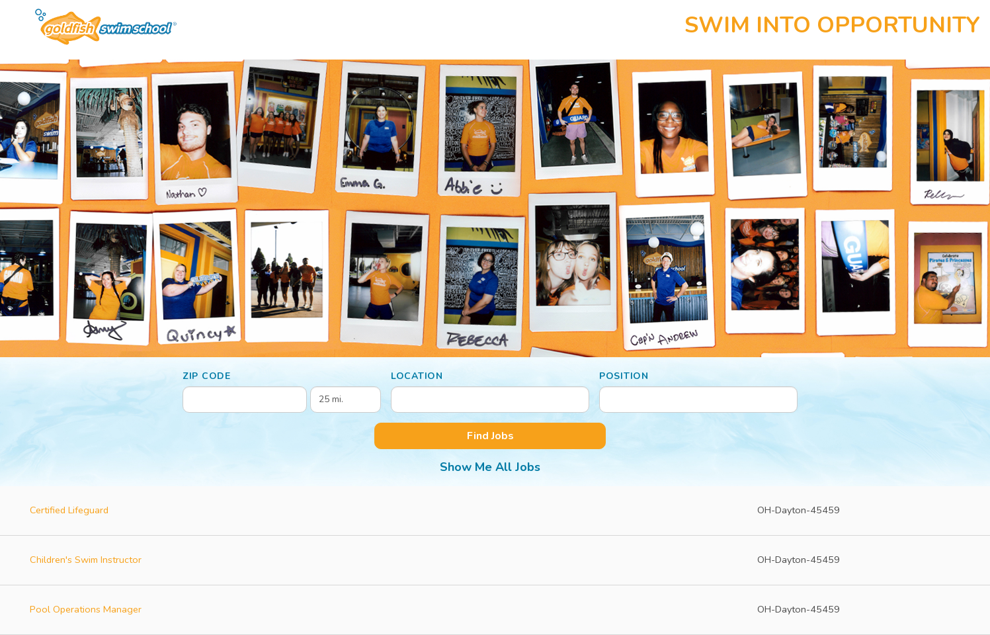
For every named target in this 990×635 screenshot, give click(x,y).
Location (417, 376)
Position (624, 376)
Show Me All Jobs (490, 467)
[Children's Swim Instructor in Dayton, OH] (495, 560)
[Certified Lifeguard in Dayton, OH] (495, 511)
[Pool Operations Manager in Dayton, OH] (495, 610)
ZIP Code (207, 376)
